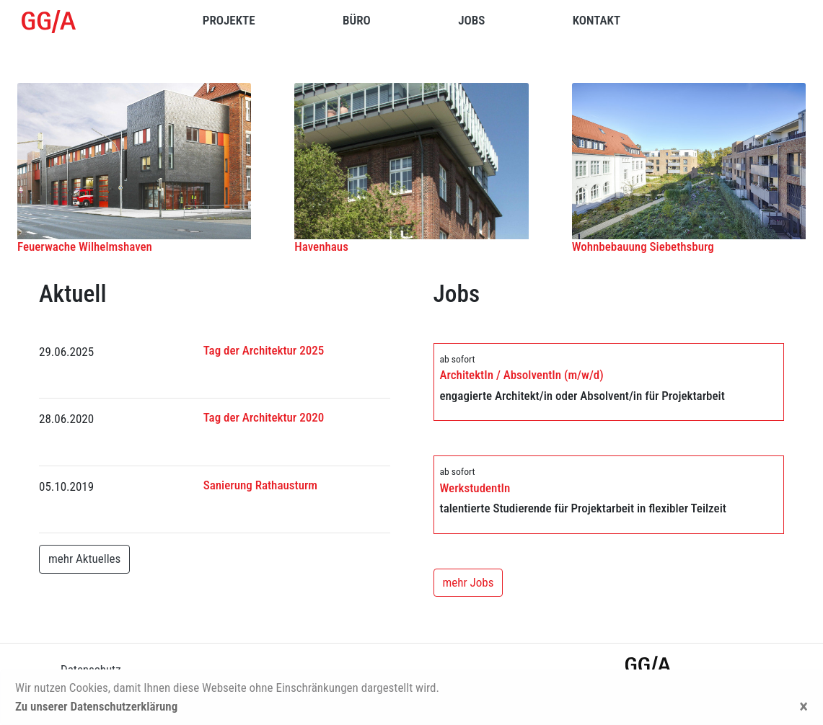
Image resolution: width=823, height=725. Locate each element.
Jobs (471, 20)
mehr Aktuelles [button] (84, 558)
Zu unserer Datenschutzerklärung (96, 706)
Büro (357, 20)
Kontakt (596, 20)
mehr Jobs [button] (468, 582)
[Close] (803, 707)
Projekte (229, 20)
